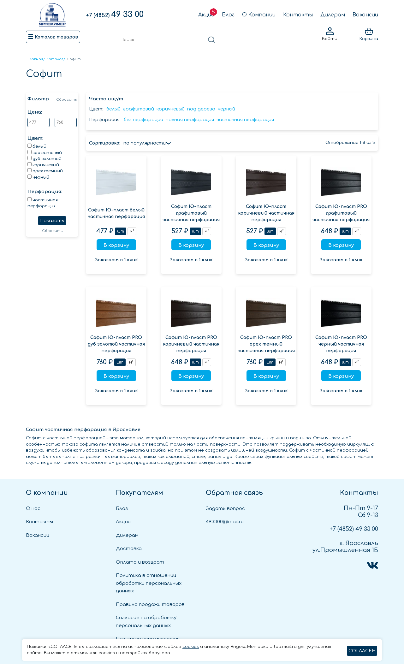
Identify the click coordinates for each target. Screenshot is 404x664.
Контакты (298, 15)
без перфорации (143, 119)
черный (226, 109)
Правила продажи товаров (150, 604)
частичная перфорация (245, 119)
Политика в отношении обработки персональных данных (148, 583)
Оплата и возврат (140, 562)
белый (113, 109)
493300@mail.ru (225, 522)
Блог (228, 15)
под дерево (201, 109)
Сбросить (66, 100)
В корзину (116, 245)
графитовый (138, 109)
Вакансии (365, 15)
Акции (206, 15)
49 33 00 (115, 14)
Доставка (129, 548)
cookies (190, 646)
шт (120, 231)
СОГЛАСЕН (362, 651)
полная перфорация (190, 119)
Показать (52, 220)
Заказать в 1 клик (116, 260)
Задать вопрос (225, 508)
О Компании (259, 15)
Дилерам (332, 15)
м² (132, 231)
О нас (33, 508)
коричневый (171, 109)
